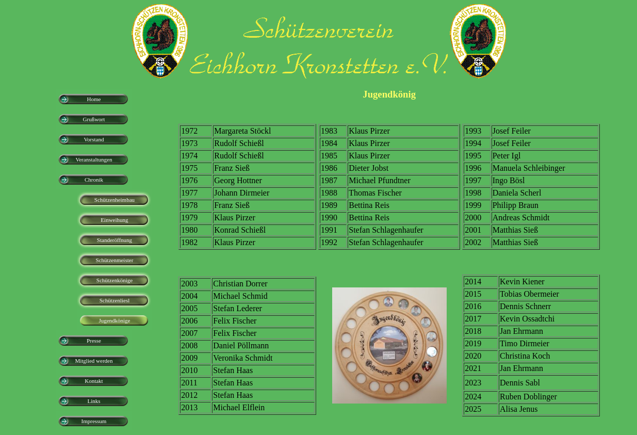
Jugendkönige (114, 320)
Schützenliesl (115, 300)
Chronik (94, 179)
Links (93, 401)
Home (94, 99)
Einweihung (114, 220)
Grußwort (94, 119)
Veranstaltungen (94, 159)
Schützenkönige (114, 280)
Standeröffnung (114, 240)
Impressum (94, 421)
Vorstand (94, 139)
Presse (94, 340)
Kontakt (94, 381)
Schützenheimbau (114, 200)
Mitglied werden (93, 361)
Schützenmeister (115, 260)
